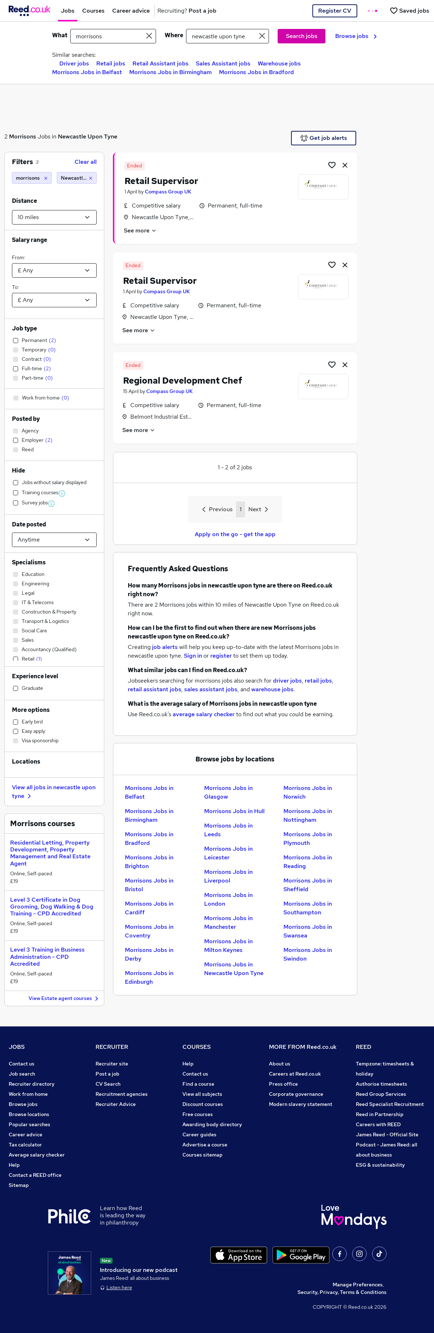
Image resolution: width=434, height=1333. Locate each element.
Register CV (334, 10)
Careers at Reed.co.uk (295, 1074)
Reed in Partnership (380, 1114)
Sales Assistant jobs (223, 63)
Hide (18, 470)
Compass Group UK (168, 191)
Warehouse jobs (279, 63)
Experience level (35, 676)
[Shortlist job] (332, 165)
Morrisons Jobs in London (228, 899)
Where (174, 35)
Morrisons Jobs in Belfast (87, 72)
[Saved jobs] (409, 10)
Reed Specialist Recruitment (390, 1104)
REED (363, 1047)
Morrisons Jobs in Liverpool (228, 876)
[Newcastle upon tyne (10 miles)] (76, 177)
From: (18, 257)
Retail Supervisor (161, 181)
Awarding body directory (212, 1124)
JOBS (17, 1047)
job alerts (165, 647)
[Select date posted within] (54, 540)
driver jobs (287, 680)
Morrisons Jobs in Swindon (307, 954)
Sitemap (19, 1185)
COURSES (196, 1047)
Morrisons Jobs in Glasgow (228, 792)
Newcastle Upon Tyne (87, 136)
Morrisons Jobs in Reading (307, 862)
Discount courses (202, 1104)
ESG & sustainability (380, 1165)
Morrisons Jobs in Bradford (256, 72)
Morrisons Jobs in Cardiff (149, 908)
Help (14, 1165)
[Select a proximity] (54, 217)
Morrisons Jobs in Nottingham (307, 815)
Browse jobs (356, 36)
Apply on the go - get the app (235, 534)
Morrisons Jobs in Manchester (228, 922)
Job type (24, 328)
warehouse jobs (272, 689)
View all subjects (202, 1094)
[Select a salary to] (54, 300)
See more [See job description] (140, 230)
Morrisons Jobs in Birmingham (170, 72)
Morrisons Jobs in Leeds (228, 830)
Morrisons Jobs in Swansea (307, 931)
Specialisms (29, 562)
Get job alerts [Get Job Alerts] (323, 138)
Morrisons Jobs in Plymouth (307, 838)
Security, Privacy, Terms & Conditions (342, 1292)
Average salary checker (37, 1155)
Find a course (198, 1084)
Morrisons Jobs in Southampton (307, 908)
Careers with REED (378, 1124)
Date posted (29, 524)
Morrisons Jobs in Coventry (149, 931)
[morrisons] (31, 177)
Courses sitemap (202, 1155)
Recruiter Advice (116, 1104)
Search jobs (301, 36)
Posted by (26, 419)
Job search (22, 1074)
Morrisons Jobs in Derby (149, 954)
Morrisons (22, 136)
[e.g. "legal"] (113, 36)
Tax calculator (25, 1144)
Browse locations (29, 1114)
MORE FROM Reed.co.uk (303, 1047)
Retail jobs (110, 63)
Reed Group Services (381, 1094)
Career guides (199, 1134)
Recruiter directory (32, 1084)
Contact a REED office (35, 1175)
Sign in (193, 655)
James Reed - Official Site (387, 1134)
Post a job (107, 1074)
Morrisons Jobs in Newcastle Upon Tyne (234, 969)
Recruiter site (112, 1063)
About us (279, 1063)
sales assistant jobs (210, 689)
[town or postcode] (227, 36)
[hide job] (345, 165)
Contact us (21, 1063)
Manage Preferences (358, 1284)
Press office (283, 1084)
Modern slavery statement (300, 1104)
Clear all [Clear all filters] (86, 162)
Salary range (29, 240)
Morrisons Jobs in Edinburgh (149, 977)
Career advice (25, 1134)
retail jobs (318, 680)
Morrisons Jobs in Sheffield (307, 885)
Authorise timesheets (381, 1084)
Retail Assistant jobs (160, 63)
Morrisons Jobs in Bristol (149, 885)
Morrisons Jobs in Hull (234, 811)
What (59, 35)
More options (31, 710)
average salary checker (204, 714)
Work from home (28, 1094)
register (221, 655)
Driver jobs (74, 63)
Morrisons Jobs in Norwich (307, 792)
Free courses (197, 1114)
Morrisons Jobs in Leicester (228, 853)
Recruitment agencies (122, 1094)
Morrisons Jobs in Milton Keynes (228, 945)
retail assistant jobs (154, 689)
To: (15, 287)
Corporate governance (296, 1094)
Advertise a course (204, 1144)
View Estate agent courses (64, 999)
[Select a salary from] (54, 270)
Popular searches (29, 1124)
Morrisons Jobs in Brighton (149, 862)
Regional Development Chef (182, 380)
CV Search (108, 1084)
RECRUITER (112, 1047)
